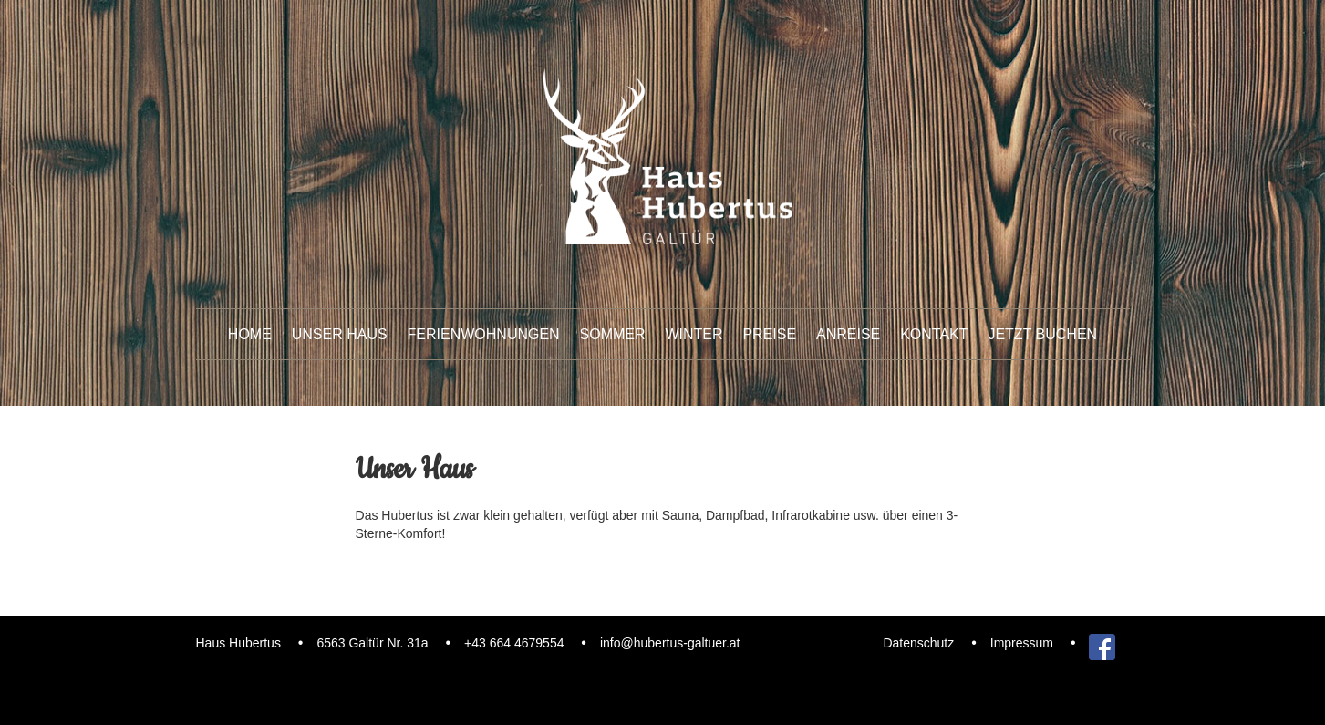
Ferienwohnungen (484, 334)
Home (250, 334)
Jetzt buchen (1042, 334)
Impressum (1021, 643)
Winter (693, 334)
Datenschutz (918, 643)
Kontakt (934, 334)
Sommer (613, 334)
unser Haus (340, 334)
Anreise (848, 334)
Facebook (1102, 643)
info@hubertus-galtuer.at (670, 643)
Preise (769, 334)
